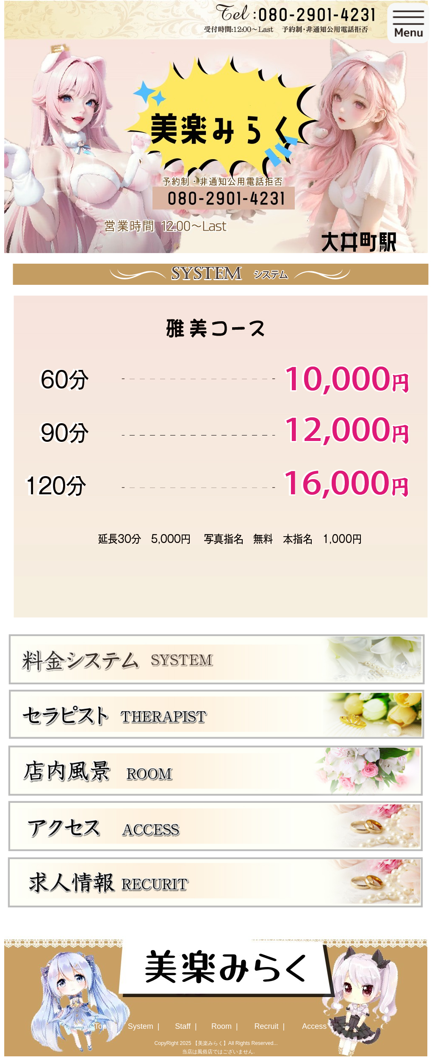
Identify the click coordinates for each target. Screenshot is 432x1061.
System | (145, 1026)
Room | (225, 1026)
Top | (104, 1026)
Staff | (187, 1026)
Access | (318, 1026)
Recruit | (270, 1026)
